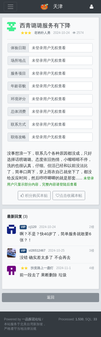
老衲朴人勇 (42, 33)
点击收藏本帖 (71, 195)
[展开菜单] (10, 6)
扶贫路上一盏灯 (42, 268)
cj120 (33, 227)
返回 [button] (50, 297)
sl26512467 (37, 250)
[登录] (91, 6)
